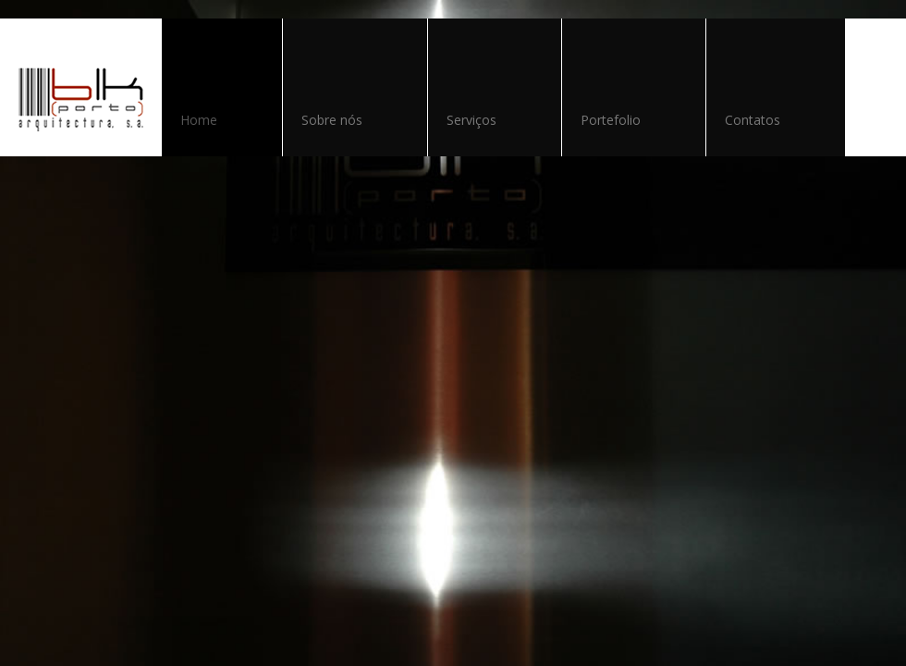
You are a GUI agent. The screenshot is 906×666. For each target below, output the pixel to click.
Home (198, 120)
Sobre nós (331, 120)
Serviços (471, 120)
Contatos (752, 120)
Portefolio (611, 120)
